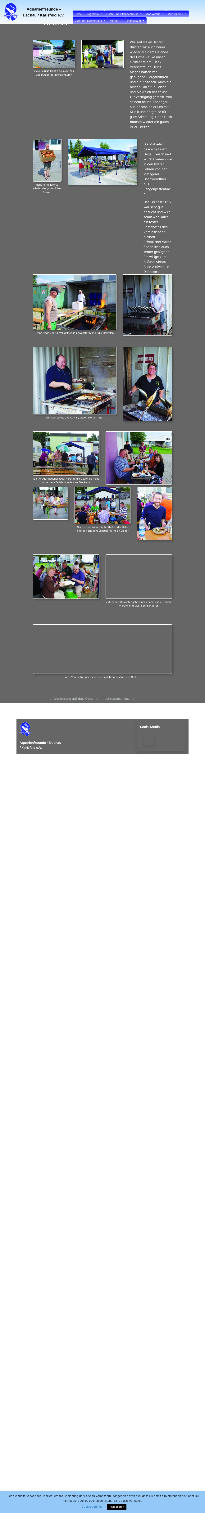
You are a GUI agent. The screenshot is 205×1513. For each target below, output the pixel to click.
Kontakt (116, 20)
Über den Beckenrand (90, 20)
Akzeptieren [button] (117, 1506)
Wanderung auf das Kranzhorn (76, 699)
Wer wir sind (177, 14)
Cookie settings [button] (92, 1506)
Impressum (136, 20)
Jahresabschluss (117, 699)
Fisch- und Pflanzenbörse (124, 14)
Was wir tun (155, 14)
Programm (94, 14)
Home (78, 14)
